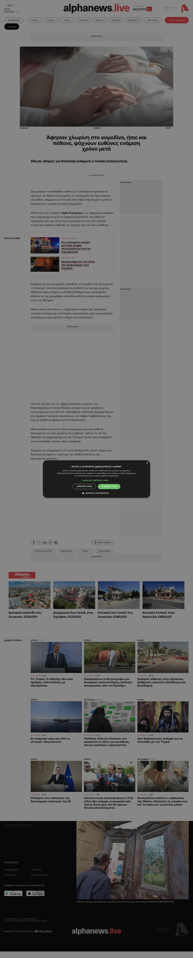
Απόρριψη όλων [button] (84, 486)
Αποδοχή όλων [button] (109, 486)
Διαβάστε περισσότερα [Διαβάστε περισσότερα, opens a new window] (109, 476)
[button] (96, 480)
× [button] (147, 463)
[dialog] (96, 479)
